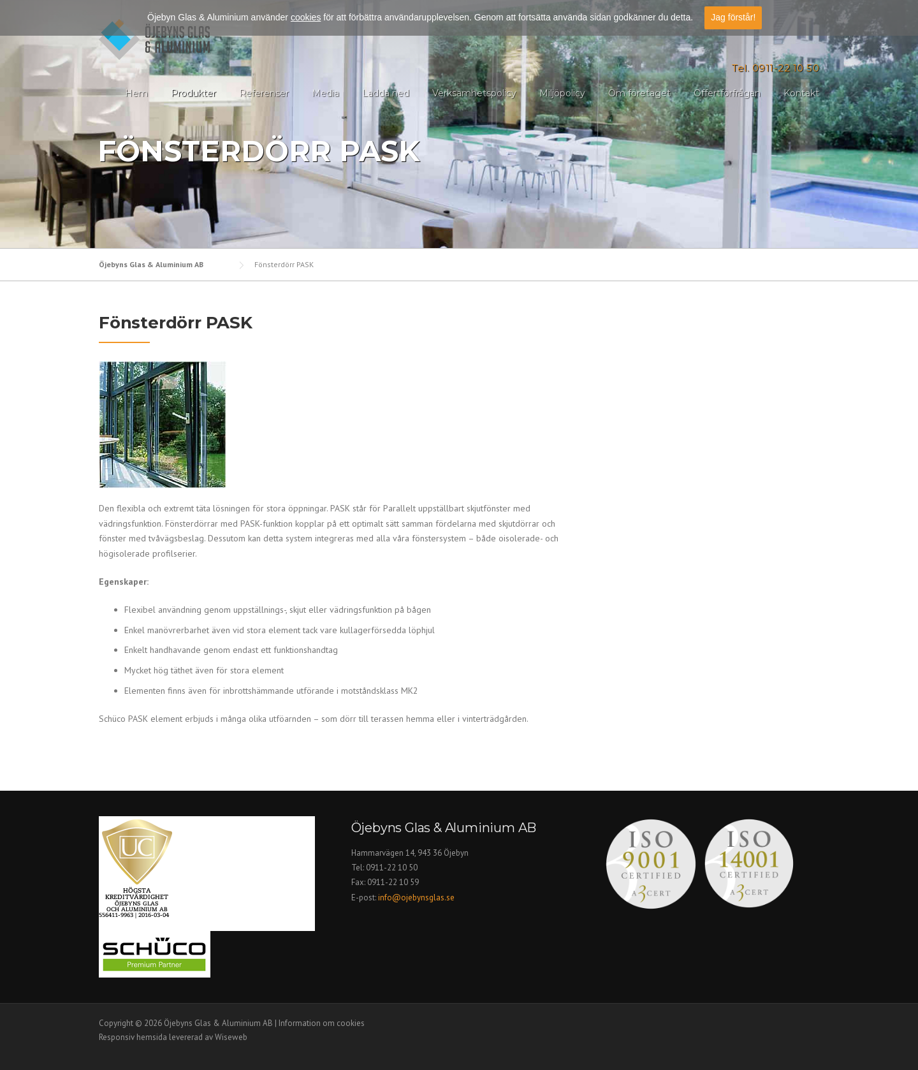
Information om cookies (322, 1023)
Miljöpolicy (562, 93)
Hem (136, 93)
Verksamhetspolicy (474, 93)
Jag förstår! (733, 17)
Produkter (193, 93)
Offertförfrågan (727, 93)
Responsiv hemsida (133, 1037)
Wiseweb (231, 1037)
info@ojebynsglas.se (417, 897)
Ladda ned (385, 93)
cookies (306, 17)
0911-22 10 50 (392, 867)
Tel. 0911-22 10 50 (775, 68)
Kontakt (801, 93)
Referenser (264, 93)
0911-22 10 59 (393, 882)
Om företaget (639, 93)
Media (325, 93)
